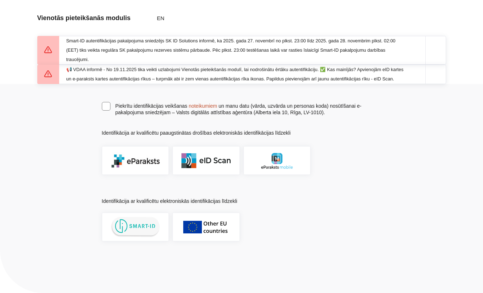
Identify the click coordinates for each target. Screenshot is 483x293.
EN (160, 18)
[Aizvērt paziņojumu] (435, 50)
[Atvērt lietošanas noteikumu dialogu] (299, 133)
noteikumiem (203, 106)
